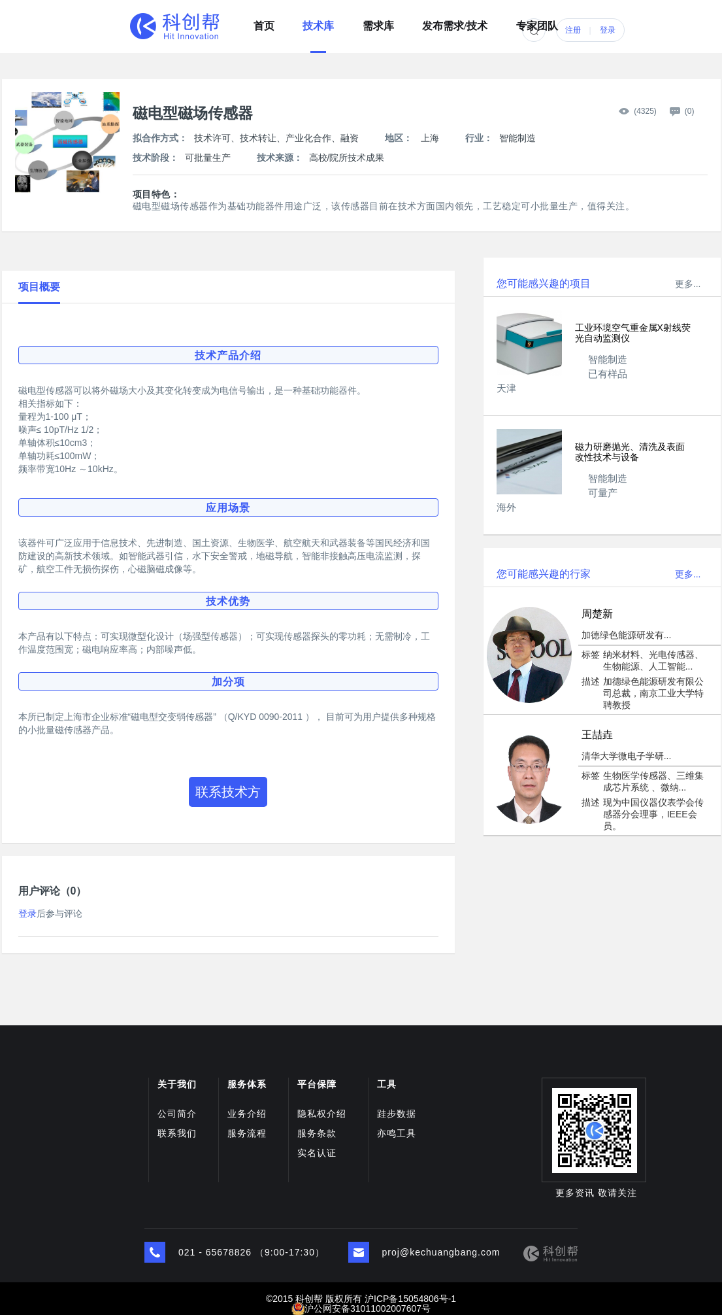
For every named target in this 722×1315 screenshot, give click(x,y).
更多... (688, 284)
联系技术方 (228, 792)
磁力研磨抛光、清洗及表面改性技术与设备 (630, 451)
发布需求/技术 (454, 21)
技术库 (318, 21)
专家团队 (537, 21)
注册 (573, 30)
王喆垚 (597, 734)
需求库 (378, 21)
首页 (264, 21)
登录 (607, 30)
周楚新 (597, 613)
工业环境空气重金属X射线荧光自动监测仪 (633, 332)
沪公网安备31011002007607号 (367, 1308)
